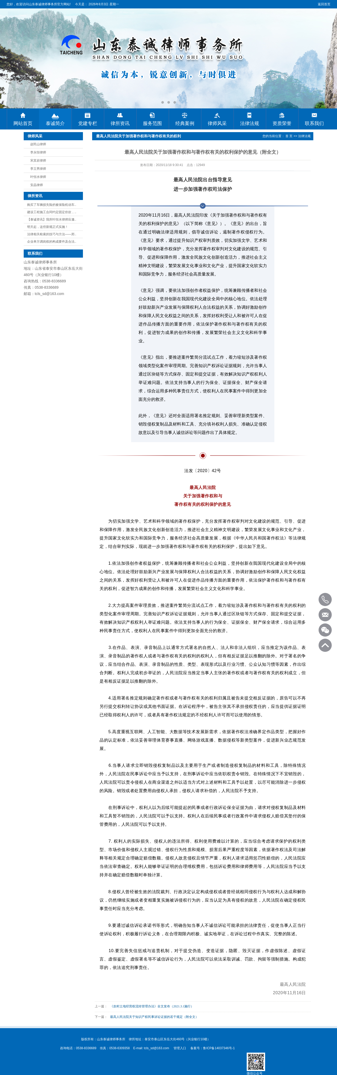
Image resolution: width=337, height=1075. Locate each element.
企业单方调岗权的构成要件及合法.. (51, 241)
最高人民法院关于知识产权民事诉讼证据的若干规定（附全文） (154, 1017)
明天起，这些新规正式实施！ (47, 227)
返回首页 (324, 4)
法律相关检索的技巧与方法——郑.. (51, 234)
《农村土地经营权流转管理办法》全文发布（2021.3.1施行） (152, 1006)
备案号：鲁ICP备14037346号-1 (212, 1048)
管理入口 (180, 1048)
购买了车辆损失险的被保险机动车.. (51, 205)
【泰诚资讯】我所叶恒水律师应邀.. (51, 219)
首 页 (289, 136)
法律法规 (304, 136)
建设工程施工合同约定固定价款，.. (51, 212)
